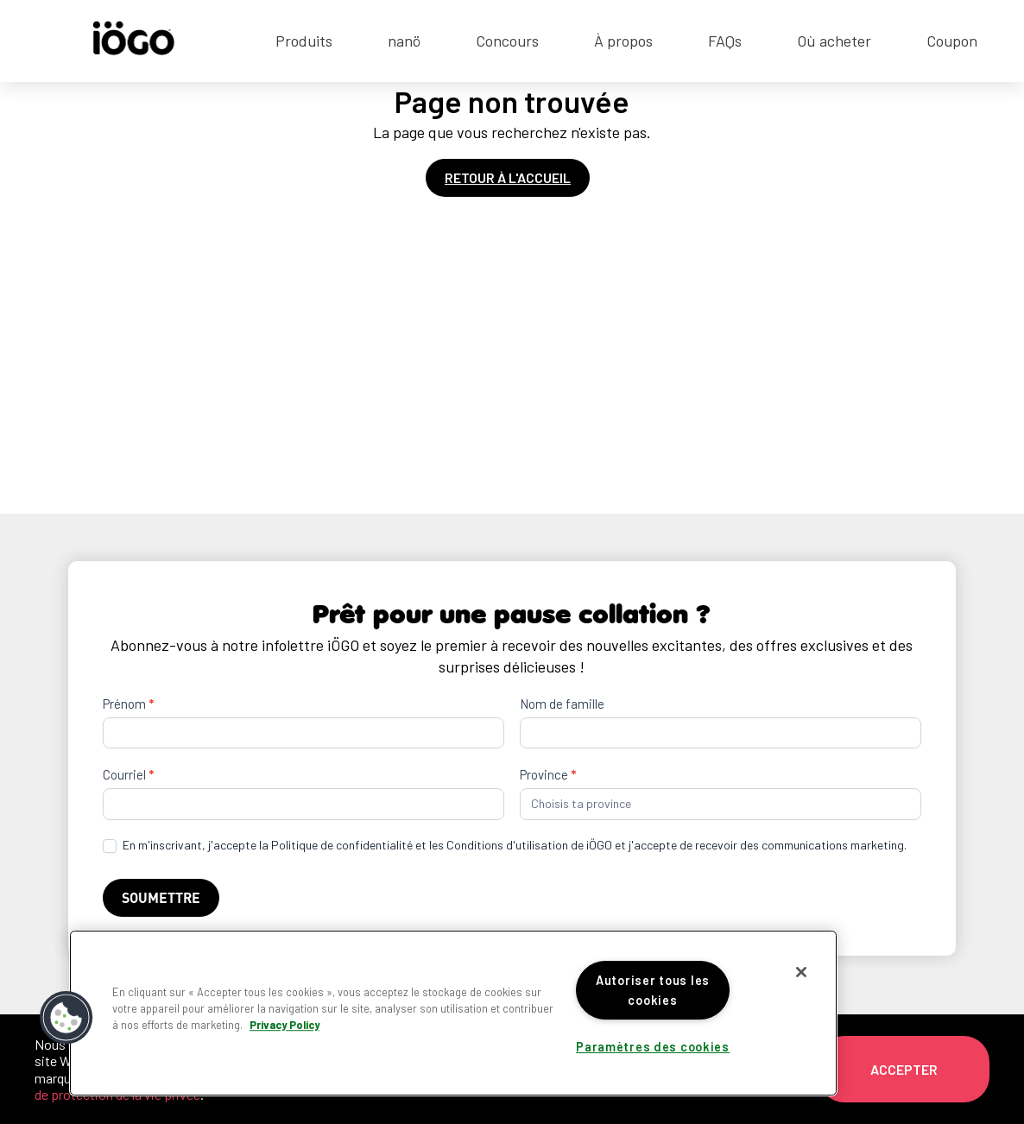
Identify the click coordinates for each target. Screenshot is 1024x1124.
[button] (66, 1017)
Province (548, 774)
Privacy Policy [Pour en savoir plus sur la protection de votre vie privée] (284, 1025)
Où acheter (834, 40)
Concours (507, 40)
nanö (404, 40)
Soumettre (161, 897)
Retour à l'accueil (508, 177)
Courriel (128, 774)
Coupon (951, 40)
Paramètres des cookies (653, 1046)
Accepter (904, 1069)
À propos (623, 40)
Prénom (128, 703)
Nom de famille (562, 703)
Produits (303, 40)
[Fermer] (801, 972)
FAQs (725, 40)
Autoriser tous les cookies (653, 990)
